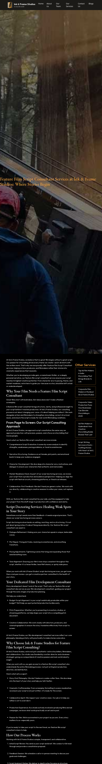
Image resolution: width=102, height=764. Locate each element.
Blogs (91, 3)
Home (41, 3)
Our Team (58, 5)
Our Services (69, 5)
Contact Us (81, 5)
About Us (49, 5)
